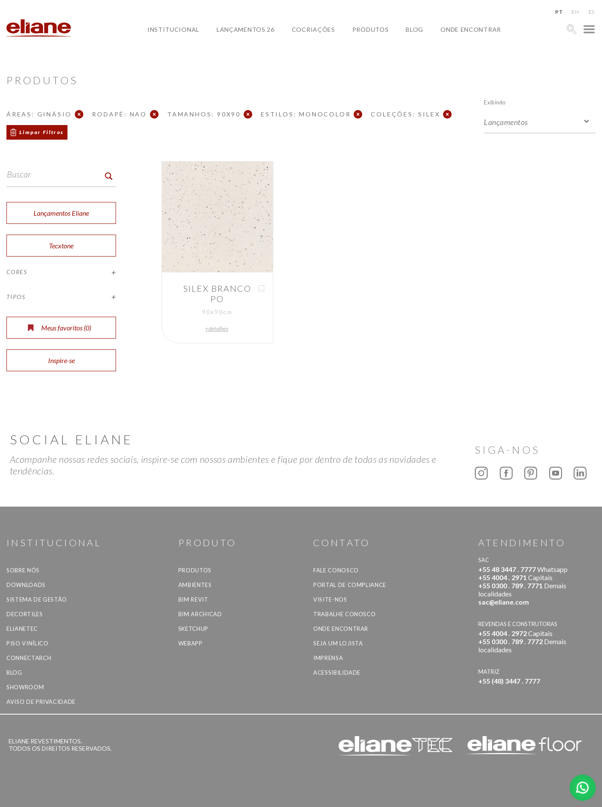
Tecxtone (61, 245)
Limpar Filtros (41, 132)
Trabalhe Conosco (344, 614)
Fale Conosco (336, 570)
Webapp (190, 643)
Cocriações (313, 29)
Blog (414, 29)
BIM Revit (193, 599)
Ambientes (195, 584)
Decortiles (24, 614)
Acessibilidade (337, 672)
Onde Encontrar (470, 29)
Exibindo (495, 102)
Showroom (25, 687)
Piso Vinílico (27, 643)
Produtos (370, 29)
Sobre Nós (23, 570)
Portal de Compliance (349, 584)
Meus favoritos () (59, 328)
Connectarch (28, 657)
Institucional (173, 29)
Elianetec (22, 628)
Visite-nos (330, 599)
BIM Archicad (200, 614)
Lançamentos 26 (246, 29)
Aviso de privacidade (41, 701)
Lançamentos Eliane (61, 213)
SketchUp (193, 628)
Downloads (26, 584)
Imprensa (328, 657)
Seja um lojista (338, 643)
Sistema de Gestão (36, 599)
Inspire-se (61, 360)
